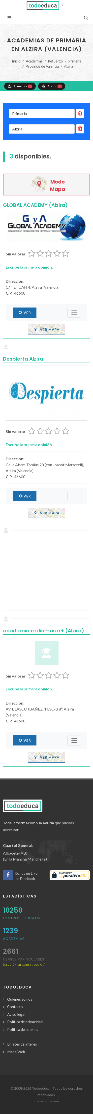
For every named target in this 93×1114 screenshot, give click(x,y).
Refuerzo (55, 61)
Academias (34, 61)
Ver (24, 312)
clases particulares (24, 961)
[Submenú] (74, 313)
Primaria (74, 61)
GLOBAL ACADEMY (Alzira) (35, 205)
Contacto (15, 1006)
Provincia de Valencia (42, 66)
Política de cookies (22, 1029)
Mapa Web (16, 1052)
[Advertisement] (46, 574)
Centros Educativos (24, 918)
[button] (46, 5)
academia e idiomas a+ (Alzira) (43, 630)
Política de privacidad (25, 1022)
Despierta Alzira (23, 358)
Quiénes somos (19, 999)
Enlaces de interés (22, 1044)
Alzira (52, 86)
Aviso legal (16, 1014)
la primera (29, 267)
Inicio (16, 61)
